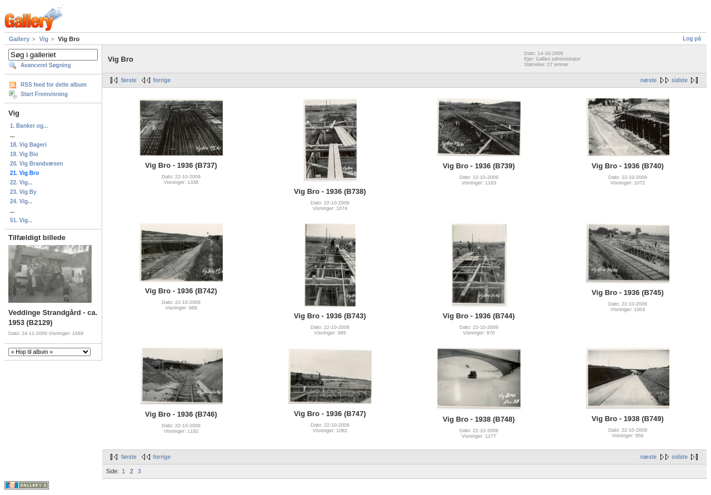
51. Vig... (21, 220)
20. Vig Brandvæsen (36, 164)
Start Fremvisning (44, 94)
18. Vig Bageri (28, 145)
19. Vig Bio (24, 154)
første (129, 80)
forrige (162, 80)
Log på (692, 39)
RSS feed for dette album (54, 85)
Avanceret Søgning (46, 65)
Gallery (19, 39)
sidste (680, 80)
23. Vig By (23, 192)
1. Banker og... (29, 126)
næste (648, 80)
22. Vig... (21, 182)
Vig (43, 39)
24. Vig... (21, 201)
